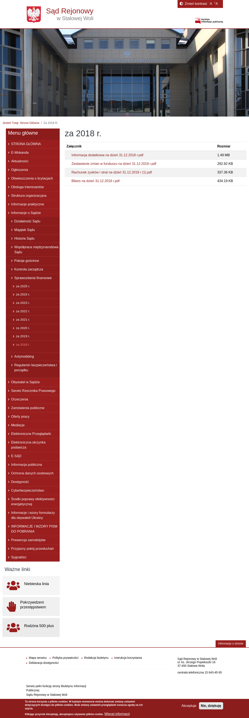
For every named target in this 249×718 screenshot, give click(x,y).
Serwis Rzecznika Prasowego (33, 390)
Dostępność (20, 482)
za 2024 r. (23, 294)
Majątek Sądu (24, 230)
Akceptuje (189, 705)
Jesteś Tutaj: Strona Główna (21, 123)
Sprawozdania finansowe (33, 278)
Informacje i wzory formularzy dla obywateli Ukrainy (33, 515)
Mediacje (18, 425)
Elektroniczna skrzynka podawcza (28, 445)
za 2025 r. (23, 286)
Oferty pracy (20, 416)
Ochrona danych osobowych (32, 473)
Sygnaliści (18, 557)
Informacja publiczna (26, 464)
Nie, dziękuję (211, 705)
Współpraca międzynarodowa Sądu (36, 249)
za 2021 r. (23, 319)
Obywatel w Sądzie (25, 382)
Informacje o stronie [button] (230, 643)
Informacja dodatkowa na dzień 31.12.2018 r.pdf (107, 155)
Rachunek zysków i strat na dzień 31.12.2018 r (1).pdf (111, 172)
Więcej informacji (117, 714)
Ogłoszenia (19, 170)
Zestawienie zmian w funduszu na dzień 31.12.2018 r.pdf (113, 163)
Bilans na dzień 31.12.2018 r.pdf (95, 181)
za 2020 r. (23, 328)
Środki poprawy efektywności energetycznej (32, 501)
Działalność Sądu (27, 221)
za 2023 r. (23, 303)
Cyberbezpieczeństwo (27, 490)
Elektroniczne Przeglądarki (31, 434)
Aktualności (19, 161)
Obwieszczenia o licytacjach (32, 178)
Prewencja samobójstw (28, 540)
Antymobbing (24, 356)
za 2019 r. (23, 336)
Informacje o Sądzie (26, 213)
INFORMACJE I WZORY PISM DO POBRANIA (34, 529)
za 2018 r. (23, 344)
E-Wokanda (20, 152)
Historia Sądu (24, 238)
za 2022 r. (23, 311)
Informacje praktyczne (27, 204)
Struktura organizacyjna (28, 195)
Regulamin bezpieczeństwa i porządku (35, 367)
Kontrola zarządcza (28, 269)
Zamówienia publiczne (27, 408)
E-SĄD (16, 456)
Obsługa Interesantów (27, 187)
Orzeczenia (19, 399)
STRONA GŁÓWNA (26, 144)
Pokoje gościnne (26, 261)
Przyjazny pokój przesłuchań (32, 548)
